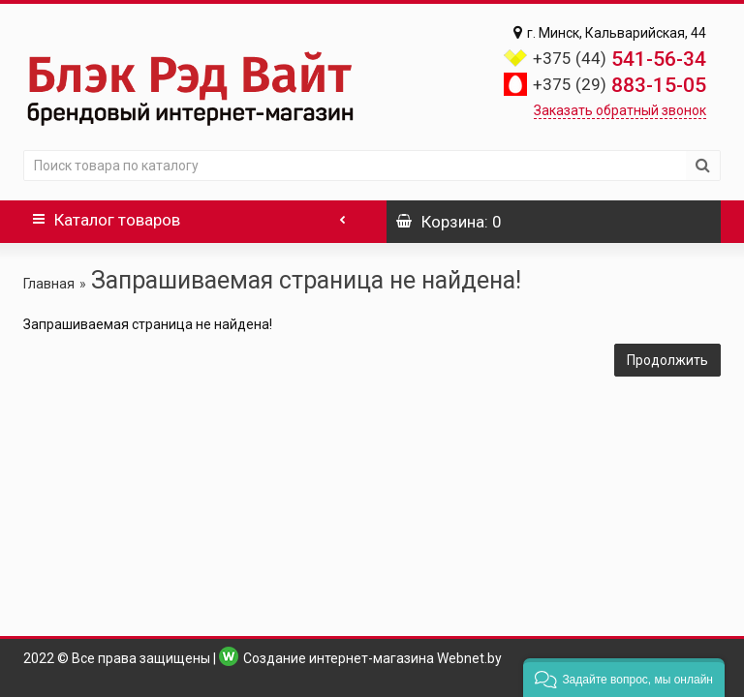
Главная (49, 283)
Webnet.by (469, 658)
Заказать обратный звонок (620, 110)
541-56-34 (619, 59)
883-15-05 (619, 85)
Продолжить (667, 360)
